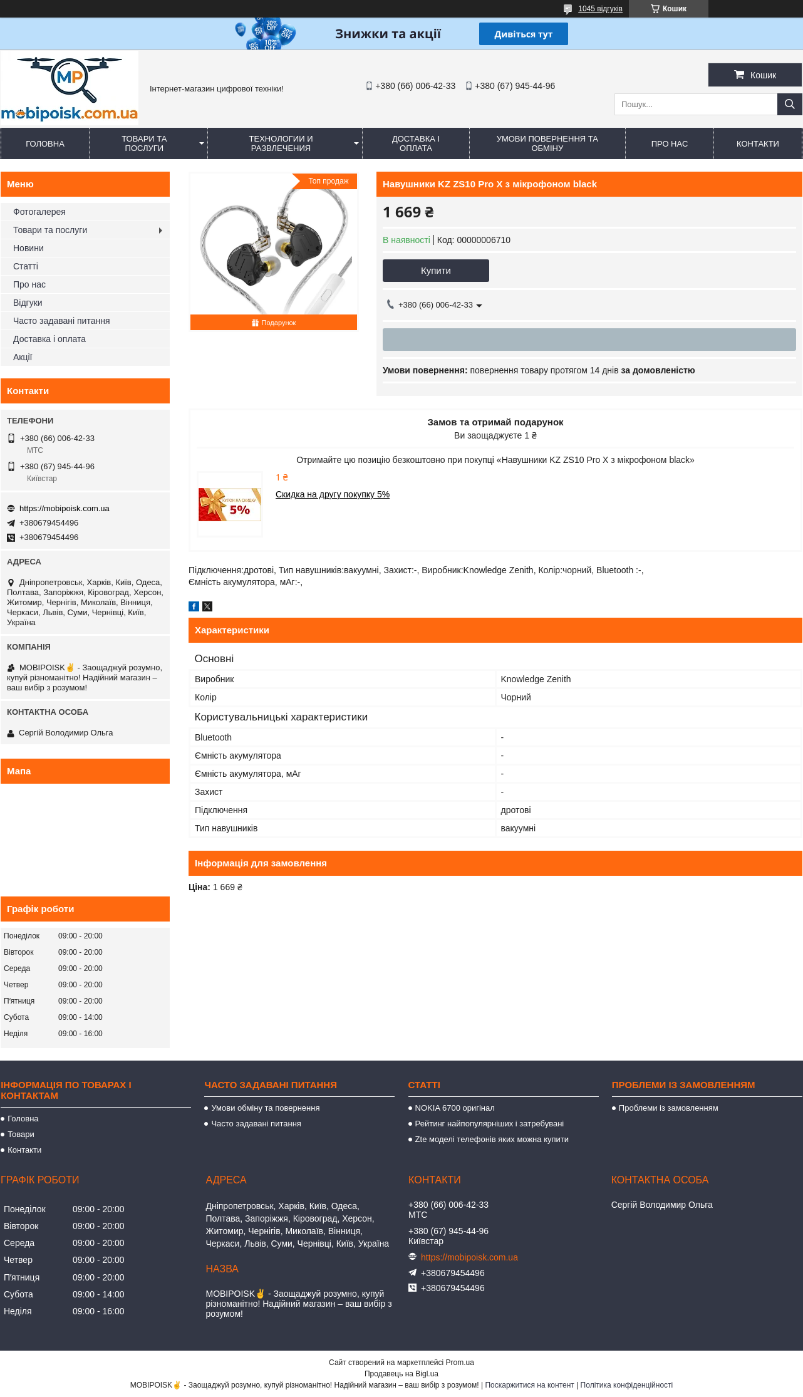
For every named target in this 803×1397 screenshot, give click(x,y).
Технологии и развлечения (281, 143)
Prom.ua (460, 1362)
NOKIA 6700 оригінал (455, 1108)
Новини (28, 248)
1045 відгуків (600, 8)
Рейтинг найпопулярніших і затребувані (489, 1123)
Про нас (669, 143)
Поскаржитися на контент (529, 1385)
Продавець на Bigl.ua (401, 1373)
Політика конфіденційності (627, 1385)
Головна (45, 143)
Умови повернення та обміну (547, 143)
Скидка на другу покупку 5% (333, 494)
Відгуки (28, 303)
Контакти (758, 143)
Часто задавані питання (61, 321)
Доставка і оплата (416, 143)
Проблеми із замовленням (668, 1108)
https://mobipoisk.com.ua (64, 508)
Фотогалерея (39, 212)
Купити (436, 270)
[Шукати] (789, 104)
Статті (25, 266)
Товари (21, 1134)
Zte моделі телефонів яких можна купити (492, 1139)
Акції (22, 357)
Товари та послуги (144, 143)
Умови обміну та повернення (265, 1108)
